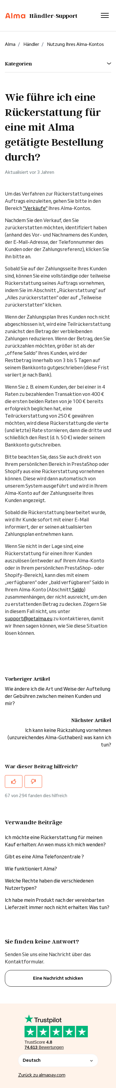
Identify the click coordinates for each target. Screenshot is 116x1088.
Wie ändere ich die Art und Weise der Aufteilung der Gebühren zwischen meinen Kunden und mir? (57, 696)
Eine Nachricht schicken (58, 978)
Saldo (77, 590)
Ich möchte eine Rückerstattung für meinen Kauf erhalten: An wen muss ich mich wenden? (55, 841)
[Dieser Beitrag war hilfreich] (13, 781)
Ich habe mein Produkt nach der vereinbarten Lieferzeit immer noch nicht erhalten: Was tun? (57, 903)
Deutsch (58, 1060)
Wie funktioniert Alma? (31, 869)
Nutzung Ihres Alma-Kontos (75, 44)
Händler (31, 44)
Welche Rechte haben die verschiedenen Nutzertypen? (49, 884)
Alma (10, 44)
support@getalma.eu (28, 619)
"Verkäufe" (35, 208)
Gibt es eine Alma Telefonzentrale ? (44, 857)
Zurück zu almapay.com (41, 1075)
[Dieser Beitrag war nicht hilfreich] (33, 781)
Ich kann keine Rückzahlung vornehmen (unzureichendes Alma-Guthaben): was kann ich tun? (59, 737)
